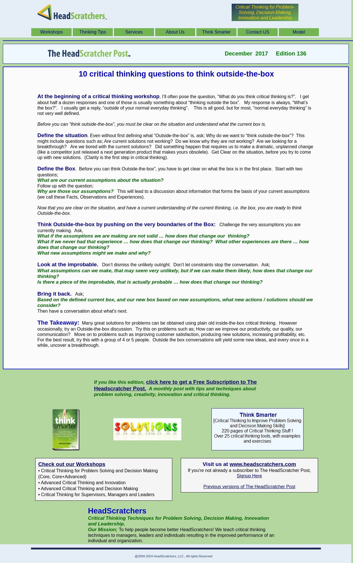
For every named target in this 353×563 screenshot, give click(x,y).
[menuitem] (51, 32)
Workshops (51, 32)
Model (299, 32)
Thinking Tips (92, 32)
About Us (175, 32)
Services (134, 32)
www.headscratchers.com (263, 464)
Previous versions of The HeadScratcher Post (249, 486)
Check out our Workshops (71, 464)
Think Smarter (216, 32)
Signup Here (249, 475)
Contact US (257, 32)
